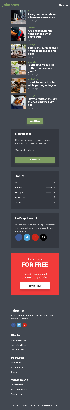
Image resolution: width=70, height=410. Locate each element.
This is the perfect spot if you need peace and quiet (43, 51)
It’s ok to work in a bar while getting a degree (42, 84)
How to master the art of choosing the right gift (42, 102)
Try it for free (17, 384)
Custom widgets (18, 367)
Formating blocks (19, 345)
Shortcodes (16, 362)
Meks (25, 405)
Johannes (10, 5)
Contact (15, 372)
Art (16, 182)
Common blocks (18, 340)
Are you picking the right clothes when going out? (40, 33)
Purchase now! (18, 394)
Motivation (33, 79)
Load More (35, 121)
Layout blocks (17, 349)
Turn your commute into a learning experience (43, 16)
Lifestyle (32, 45)
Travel (31, 11)
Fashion (31, 28)
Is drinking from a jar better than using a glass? (41, 68)
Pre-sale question (19, 389)
